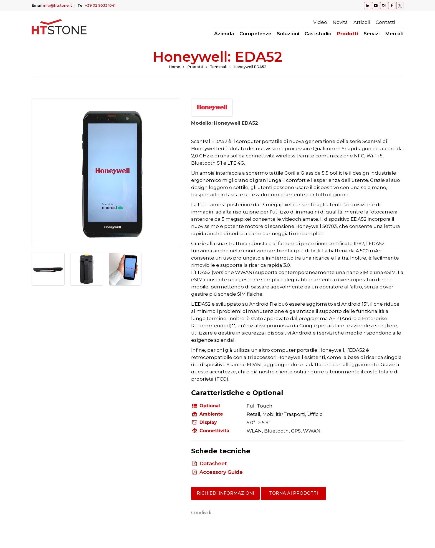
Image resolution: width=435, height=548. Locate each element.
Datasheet (213, 464)
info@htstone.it (57, 5)
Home (174, 67)
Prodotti (195, 67)
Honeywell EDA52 (250, 67)
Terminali (217, 67)
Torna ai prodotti (295, 493)
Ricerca (400, 22)
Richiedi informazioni (226, 493)
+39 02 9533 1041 (101, 5)
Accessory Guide (221, 472)
